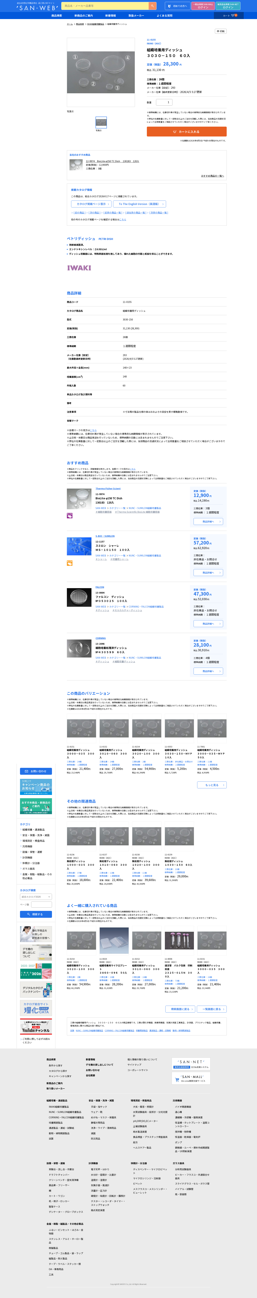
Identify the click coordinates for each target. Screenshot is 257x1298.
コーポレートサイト (138, 1070)
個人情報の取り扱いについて (142, 1059)
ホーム (70, 24)
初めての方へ (180, 6)
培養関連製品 (142, 1030)
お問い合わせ (38, 771)
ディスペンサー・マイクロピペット (150, 1171)
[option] (101, 75)
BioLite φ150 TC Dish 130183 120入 (109, 498)
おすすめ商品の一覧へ (212, 175)
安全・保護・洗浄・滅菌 (101, 1100)
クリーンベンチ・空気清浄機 (64, 1180)
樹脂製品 (53, 1248)
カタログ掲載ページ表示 (91, 204)
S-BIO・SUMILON (105, 536)
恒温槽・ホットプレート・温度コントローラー (192, 1124)
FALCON (100, 587)
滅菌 (93, 1133)
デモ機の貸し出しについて (99, 1064)
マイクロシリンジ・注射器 (147, 1178)
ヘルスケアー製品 (142, 1147)
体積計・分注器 (139, 1163)
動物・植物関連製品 (181, 1030)
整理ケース (54, 1206)
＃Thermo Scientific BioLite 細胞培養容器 (137, 511)
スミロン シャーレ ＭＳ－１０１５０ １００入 (113, 546)
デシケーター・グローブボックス (66, 1211)
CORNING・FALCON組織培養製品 (146, 606)
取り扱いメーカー (56, 1088)
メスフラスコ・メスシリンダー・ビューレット (150, 1190)
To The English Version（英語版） (139, 204)
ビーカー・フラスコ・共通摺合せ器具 (192, 1176)
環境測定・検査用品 (141, 1100)
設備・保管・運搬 (56, 1163)
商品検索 (56, 15)
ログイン (203, 6)
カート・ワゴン (57, 1195)
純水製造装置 (140, 1131)
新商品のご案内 (84, 15)
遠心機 (178, 1112)
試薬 (72, 1030)
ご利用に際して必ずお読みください (36, 1040)
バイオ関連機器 (183, 1106)
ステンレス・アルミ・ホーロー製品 (66, 1240)
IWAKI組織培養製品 (95, 24)
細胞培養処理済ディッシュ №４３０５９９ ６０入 (111, 648)
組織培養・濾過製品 (57, 1100)
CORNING (101, 638)
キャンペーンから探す (60, 1076)
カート (230, 15)
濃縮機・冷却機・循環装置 (189, 1117)
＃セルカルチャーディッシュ (127, 610)
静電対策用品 (98, 1122)
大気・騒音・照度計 (143, 1106)
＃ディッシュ (102, 610)
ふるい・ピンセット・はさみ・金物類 (66, 1231)
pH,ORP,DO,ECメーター (145, 1121)
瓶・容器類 (181, 1194)
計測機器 (93, 1163)
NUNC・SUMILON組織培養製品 (145, 508)
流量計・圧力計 (99, 1190)
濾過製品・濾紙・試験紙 (160, 1030)
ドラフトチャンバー (59, 1174)
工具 (51, 1274)
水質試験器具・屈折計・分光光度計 (150, 1113)
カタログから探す (58, 1070)
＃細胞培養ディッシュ (123, 661)
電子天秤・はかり (100, 1169)
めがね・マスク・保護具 (103, 1117)
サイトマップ (134, 1064)
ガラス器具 (178, 1163)
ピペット (137, 1183)
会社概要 (90, 1075)
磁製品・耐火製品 (58, 1258)
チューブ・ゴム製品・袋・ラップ (66, 1253)
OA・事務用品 (56, 1269)
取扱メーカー (136, 15)
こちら (122, 219)
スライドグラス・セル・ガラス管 (192, 1183)
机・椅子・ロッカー (59, 1201)
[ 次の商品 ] (94, 212)
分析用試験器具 (183, 1169)
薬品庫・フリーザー (59, 1185)
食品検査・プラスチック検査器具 (150, 1137)
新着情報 (110, 15)
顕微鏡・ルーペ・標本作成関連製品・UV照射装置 (192, 1149)
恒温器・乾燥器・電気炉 (187, 1137)
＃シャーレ (101, 559)
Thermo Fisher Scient (108, 488)
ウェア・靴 (96, 1112)
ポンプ (178, 1142)
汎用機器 (177, 1100)
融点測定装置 (98, 1210)
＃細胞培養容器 (104, 511)
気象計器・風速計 (100, 1185)
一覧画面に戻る (212, 1009)
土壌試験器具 (140, 1126)
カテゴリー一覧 (117, 508)
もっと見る (211, 785)
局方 (135, 1142)
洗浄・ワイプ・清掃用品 (103, 1127)
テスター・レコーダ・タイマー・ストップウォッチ (108, 1202)
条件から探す (56, 1065)
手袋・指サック (99, 1106)
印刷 (221, 31)
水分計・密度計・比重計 (103, 1174)
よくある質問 (164, 15)
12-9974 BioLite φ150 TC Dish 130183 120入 (112, 161)
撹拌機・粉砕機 (183, 1131)
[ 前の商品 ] (80, 212)
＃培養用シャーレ (119, 559)
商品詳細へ (208, 521)
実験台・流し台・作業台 (61, 1169)
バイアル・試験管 (184, 1189)
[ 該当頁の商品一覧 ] (135, 212)
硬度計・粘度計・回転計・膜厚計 (108, 1195)
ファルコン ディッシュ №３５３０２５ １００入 (111, 597)
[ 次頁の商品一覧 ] (158, 212)
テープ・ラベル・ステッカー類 (65, 1263)
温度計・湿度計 (99, 1180)
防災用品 (95, 1138)
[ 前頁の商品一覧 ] (112, 212)
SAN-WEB (101, 508)
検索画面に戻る (180, 1009)
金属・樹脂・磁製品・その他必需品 (65, 1223)
